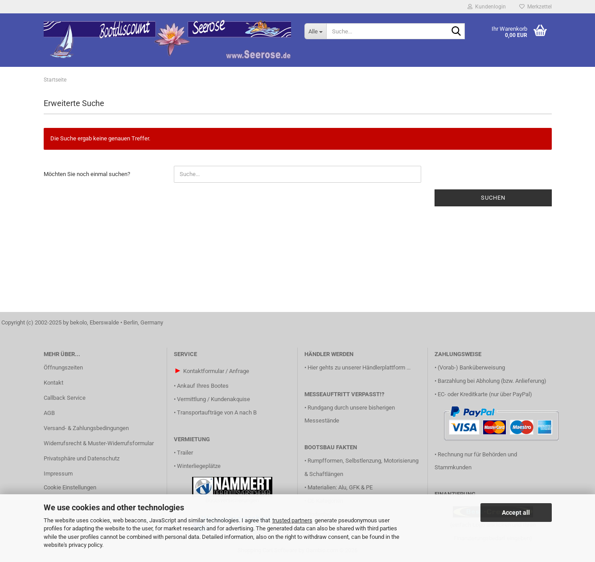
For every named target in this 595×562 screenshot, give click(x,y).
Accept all (516, 512)
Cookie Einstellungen (70, 487)
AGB (49, 413)
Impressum (58, 473)
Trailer (185, 452)
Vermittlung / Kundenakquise (213, 399)
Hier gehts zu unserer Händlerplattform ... (359, 367)
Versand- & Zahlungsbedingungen (86, 428)
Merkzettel (535, 7)
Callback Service (65, 397)
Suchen (493, 197)
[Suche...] (315, 31)
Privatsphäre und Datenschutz (81, 458)
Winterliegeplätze (199, 466)
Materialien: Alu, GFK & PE (340, 487)
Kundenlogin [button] (487, 7)
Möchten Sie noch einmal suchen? (87, 174)
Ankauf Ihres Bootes (203, 385)
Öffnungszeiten (63, 367)
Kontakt (53, 382)
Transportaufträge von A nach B (217, 412)
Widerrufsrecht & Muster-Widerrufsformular (99, 443)
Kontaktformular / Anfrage (216, 371)
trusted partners (292, 520)
